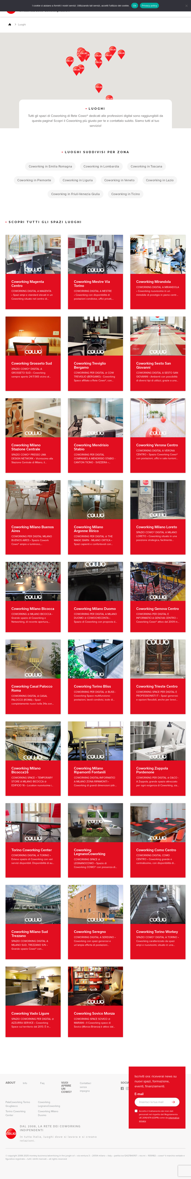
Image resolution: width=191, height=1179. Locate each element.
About (10, 1082)
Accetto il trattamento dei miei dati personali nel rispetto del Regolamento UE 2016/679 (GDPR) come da (159, 1116)
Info (25, 1083)
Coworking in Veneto (120, 180)
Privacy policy (149, 5)
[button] (108, 56)
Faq (42, 1083)
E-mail (139, 1094)
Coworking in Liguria (77, 180)
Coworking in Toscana (148, 166)
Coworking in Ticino (127, 194)
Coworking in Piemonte (31, 180)
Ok (134, 5)
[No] (186, 6)
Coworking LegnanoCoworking (49, 1104)
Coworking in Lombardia (101, 166)
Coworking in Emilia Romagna (48, 166)
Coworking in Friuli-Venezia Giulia (74, 194)
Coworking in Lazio (162, 180)
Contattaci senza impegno (85, 1087)
